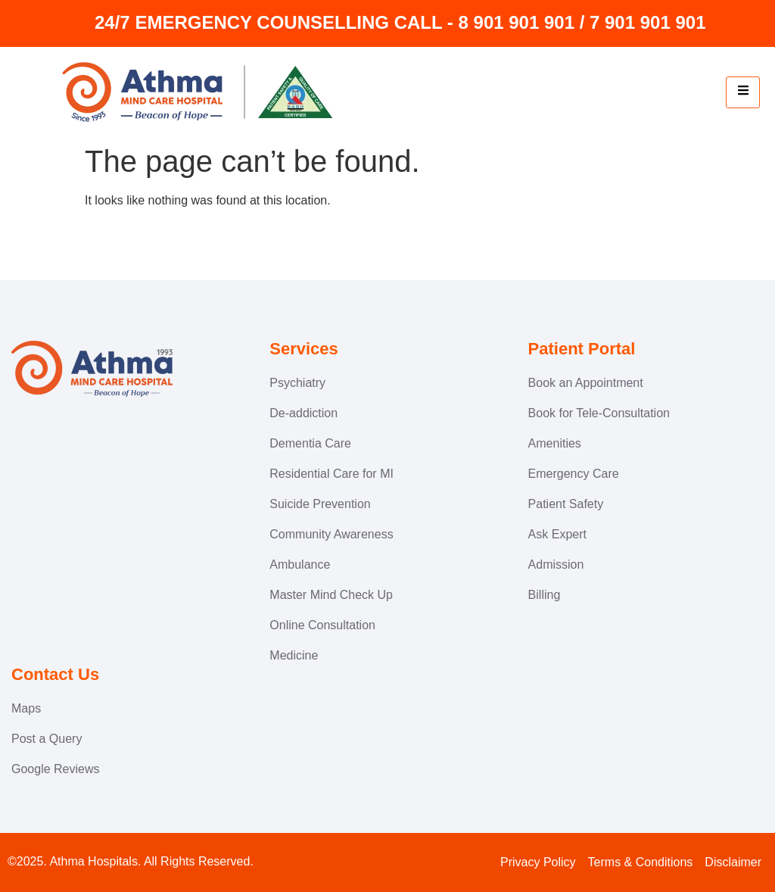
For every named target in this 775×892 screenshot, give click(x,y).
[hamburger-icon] (743, 92)
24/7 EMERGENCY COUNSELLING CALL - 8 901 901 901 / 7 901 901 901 (400, 22)
